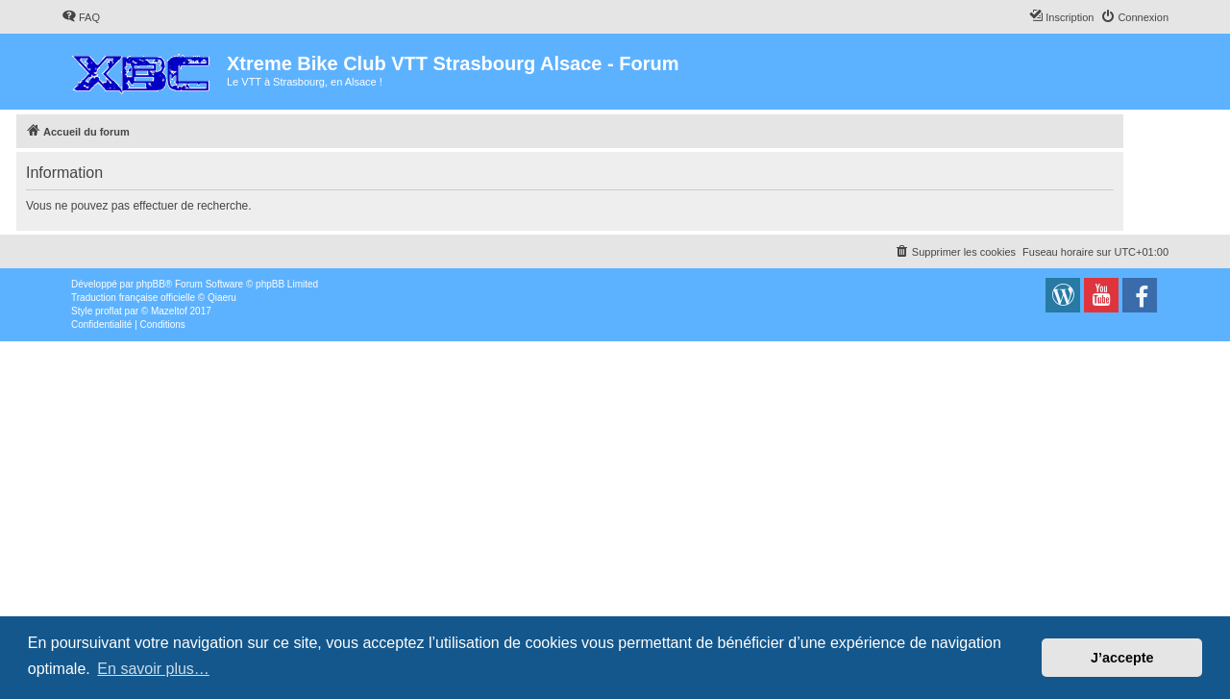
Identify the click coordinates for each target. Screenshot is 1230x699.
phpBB (150, 284)
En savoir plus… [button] (153, 669)
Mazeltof (169, 311)
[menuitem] (81, 17)
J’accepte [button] (1122, 657)
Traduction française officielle (133, 297)
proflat (108, 311)
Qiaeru (222, 297)
